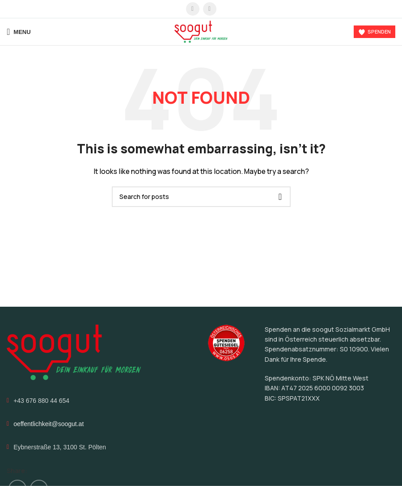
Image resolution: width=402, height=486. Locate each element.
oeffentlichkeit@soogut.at (48, 423)
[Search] (201, 196)
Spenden (374, 31)
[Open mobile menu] (18, 32)
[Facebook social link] (192, 9)
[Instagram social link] (209, 9)
